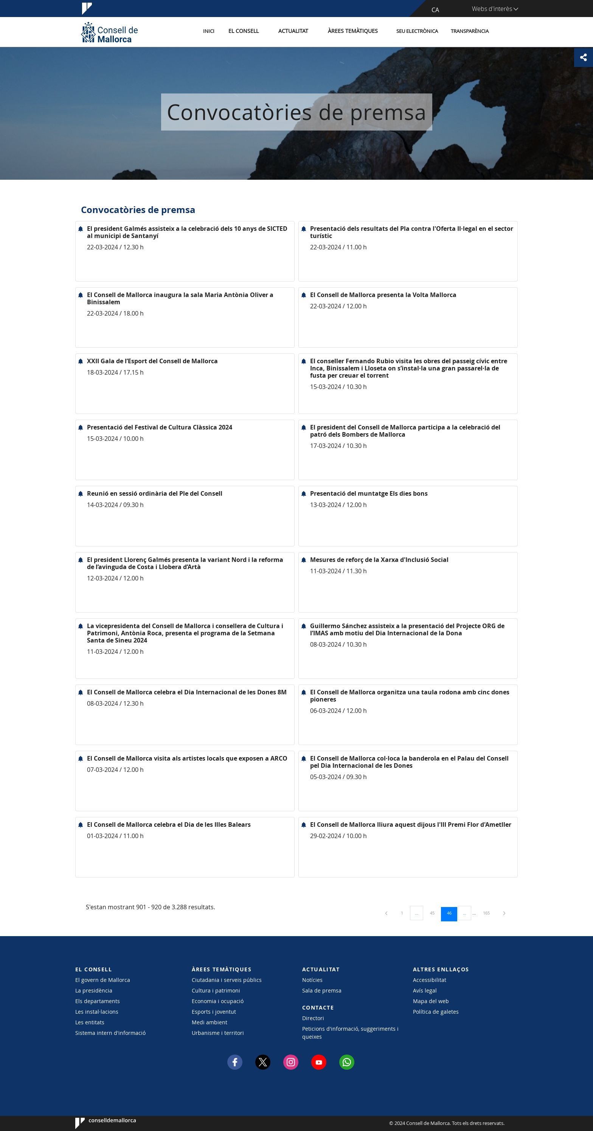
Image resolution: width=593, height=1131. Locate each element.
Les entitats (89, 1022)
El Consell (253, 31)
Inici (221, 31)
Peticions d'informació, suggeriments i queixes (350, 1032)
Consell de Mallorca (98, 1123)
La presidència (93, 990)
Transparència (470, 31)
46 (452, 913)
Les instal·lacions (96, 1011)
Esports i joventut (214, 1011)
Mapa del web (431, 1001)
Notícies (312, 979)
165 (489, 913)
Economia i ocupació (218, 1001)
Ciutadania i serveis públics (227, 979)
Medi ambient (209, 1022)
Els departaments (97, 1001)
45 (435, 913)
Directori (313, 1018)
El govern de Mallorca (102, 979)
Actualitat (300, 31)
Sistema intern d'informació (110, 1032)
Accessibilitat (429, 979)
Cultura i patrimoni (216, 990)
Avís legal (425, 990)
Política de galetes (436, 1011)
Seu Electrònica (417, 31)
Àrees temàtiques (355, 31)
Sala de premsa (322, 990)
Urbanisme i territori (218, 1032)
